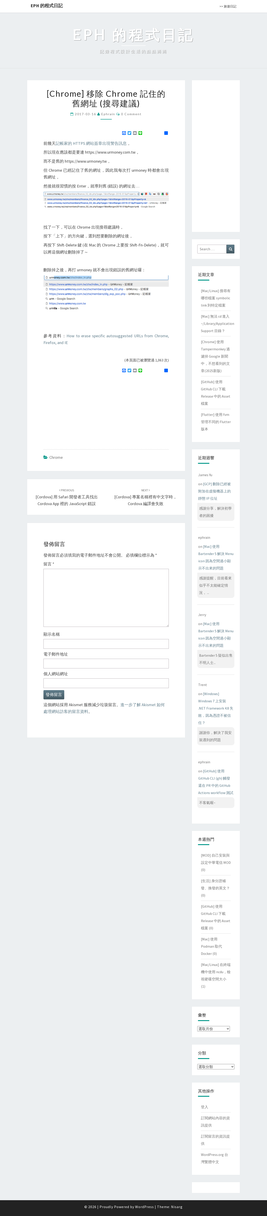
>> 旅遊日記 (227, 6)
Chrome (56, 457)
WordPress (144, 1206)
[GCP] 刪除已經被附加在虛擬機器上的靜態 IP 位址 (214, 491)
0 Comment (131, 114)
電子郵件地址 (55, 654)
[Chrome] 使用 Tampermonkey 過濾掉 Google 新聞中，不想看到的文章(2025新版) (215, 356)
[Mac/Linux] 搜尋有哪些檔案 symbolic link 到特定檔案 (216, 297)
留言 (48, 564)
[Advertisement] (81, 409)
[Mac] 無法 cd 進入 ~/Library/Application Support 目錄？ (217, 323)
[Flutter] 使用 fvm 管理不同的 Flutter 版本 (216, 421)
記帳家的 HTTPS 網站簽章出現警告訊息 (91, 143)
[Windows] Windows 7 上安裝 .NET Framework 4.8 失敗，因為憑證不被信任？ (215, 708)
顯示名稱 (51, 634)
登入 (204, 1107)
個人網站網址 (55, 673)
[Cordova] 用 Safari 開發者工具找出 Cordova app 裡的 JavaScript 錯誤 (67, 497)
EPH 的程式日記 (47, 5)
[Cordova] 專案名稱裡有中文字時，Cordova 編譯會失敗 (145, 497)
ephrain (108, 114)
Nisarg (177, 1206)
